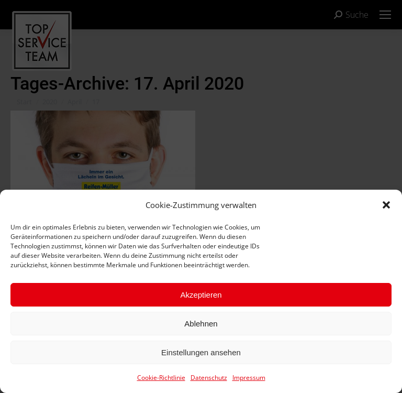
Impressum (248, 377)
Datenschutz (209, 377)
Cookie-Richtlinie (161, 377)
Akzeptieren (200, 294)
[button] (386, 205)
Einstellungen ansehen (201, 352)
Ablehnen (200, 323)
